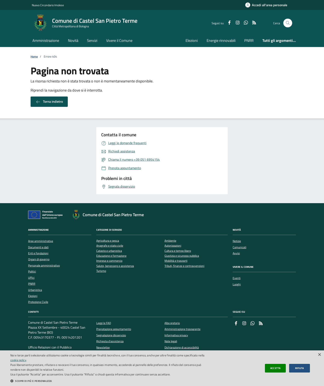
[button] (108, 381)
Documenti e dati (38, 247)
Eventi (237, 278)
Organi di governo (38, 259)
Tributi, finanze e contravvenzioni (184, 266)
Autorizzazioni (172, 246)
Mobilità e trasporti (175, 261)
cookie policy (18, 360)
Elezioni (192, 40)
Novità (73, 40)
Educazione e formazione (111, 256)
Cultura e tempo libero (177, 251)
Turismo (101, 271)
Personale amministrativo (44, 265)
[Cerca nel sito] (287, 23)
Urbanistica (35, 290)
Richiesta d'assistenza (110, 341)
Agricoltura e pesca (107, 241)
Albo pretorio (172, 323)
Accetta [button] (275, 368)
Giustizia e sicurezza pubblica (181, 256)
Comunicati (239, 247)
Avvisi (236, 253)
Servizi (92, 40)
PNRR (249, 40)
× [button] (319, 354)
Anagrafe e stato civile (109, 246)
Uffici (31, 277)
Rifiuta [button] (299, 368)
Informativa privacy (176, 335)
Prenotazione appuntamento (113, 329)
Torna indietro (49, 101)
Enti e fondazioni (38, 253)
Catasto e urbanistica (109, 251)
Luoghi (237, 284)
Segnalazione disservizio (111, 335)
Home (34, 56)
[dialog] (162, 368)
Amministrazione (45, 40)
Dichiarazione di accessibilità (181, 347)
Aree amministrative (40, 241)
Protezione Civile (38, 302)
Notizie (237, 241)
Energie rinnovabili (221, 40)
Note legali (170, 341)
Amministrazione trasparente (182, 329)
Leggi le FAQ (103, 323)
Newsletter (103, 347)
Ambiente (170, 241)
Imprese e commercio (109, 261)
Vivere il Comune (119, 40)
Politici (32, 271)
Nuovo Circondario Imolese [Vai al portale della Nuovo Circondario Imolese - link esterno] (48, 5)
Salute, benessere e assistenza (115, 266)
